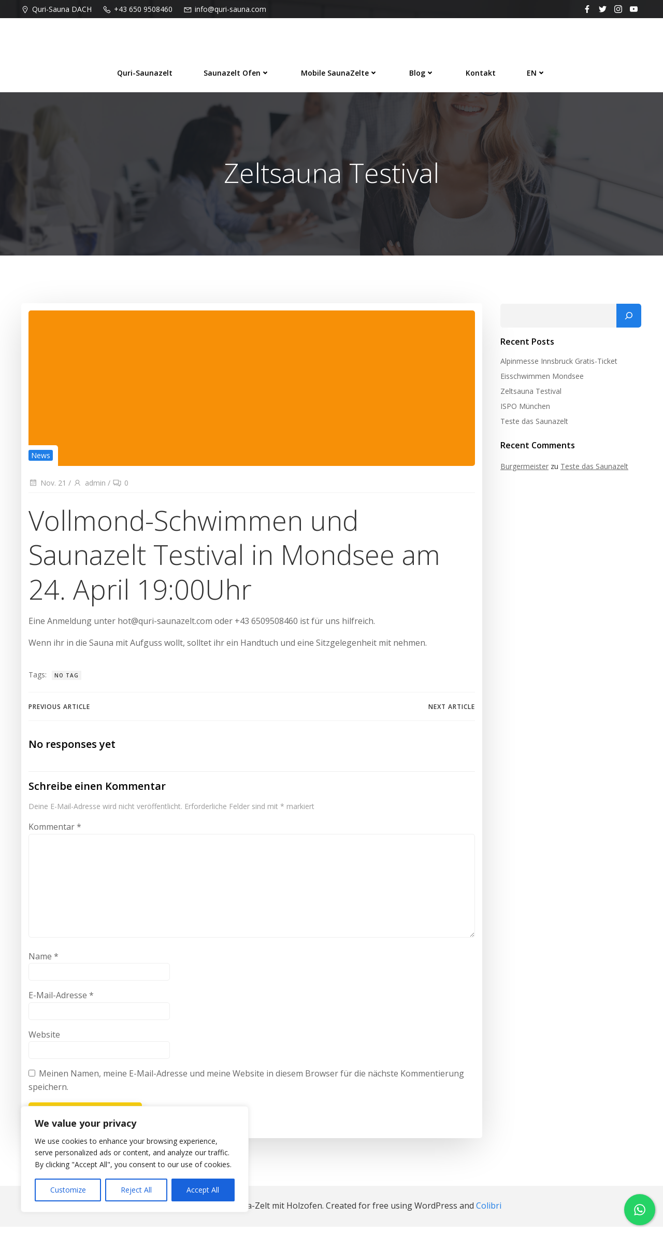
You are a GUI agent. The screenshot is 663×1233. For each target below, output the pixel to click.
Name (43, 963)
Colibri (488, 1212)
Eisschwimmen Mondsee (540, 378)
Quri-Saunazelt (144, 71)
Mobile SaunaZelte (339, 71)
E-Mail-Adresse (60, 1002)
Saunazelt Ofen (237, 71)
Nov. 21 (47, 486)
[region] (135, 1159)
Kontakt (481, 71)
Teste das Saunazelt (533, 423)
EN (536, 71)
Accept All (202, 1190)
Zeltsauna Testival (529, 393)
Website (44, 1041)
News (40, 458)
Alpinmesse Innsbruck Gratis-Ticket (557, 363)
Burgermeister (523, 468)
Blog (422, 71)
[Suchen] (630, 318)
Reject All (136, 1190)
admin (89, 486)
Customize (68, 1190)
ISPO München (524, 408)
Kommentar (54, 834)
